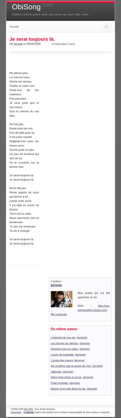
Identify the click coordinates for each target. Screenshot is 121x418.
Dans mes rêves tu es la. (66, 377)
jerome (18, 43)
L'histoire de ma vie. (63, 337)
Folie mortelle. (60, 383)
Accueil (14, 26)
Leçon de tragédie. (62, 354)
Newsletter (16, 412)
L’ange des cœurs (62, 360)
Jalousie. (56, 371)
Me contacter (59, 314)
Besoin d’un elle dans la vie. (68, 388)
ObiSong (32, 7)
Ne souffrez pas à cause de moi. (71, 365)
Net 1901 (28, 409)
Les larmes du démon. (65, 343)
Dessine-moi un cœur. (64, 348)
